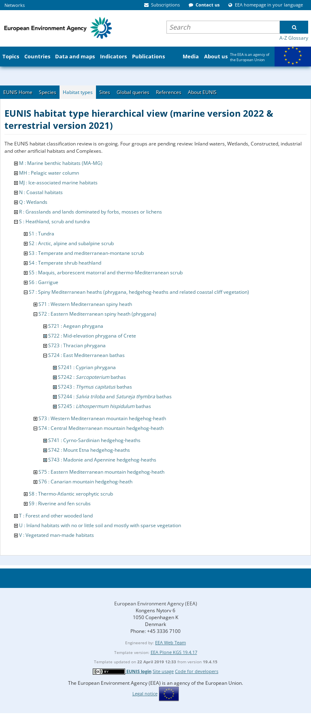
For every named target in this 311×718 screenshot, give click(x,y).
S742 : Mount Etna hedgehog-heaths (89, 450)
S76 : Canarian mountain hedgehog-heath (85, 481)
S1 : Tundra (41, 233)
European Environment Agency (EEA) (155, 603)
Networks (14, 5)
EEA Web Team (170, 642)
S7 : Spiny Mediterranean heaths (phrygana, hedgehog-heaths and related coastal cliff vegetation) (139, 291)
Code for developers (196, 671)
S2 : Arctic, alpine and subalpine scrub (71, 243)
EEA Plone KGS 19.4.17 (174, 652)
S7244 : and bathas (115, 396)
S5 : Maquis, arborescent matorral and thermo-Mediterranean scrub (106, 272)
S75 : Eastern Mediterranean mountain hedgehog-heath (101, 471)
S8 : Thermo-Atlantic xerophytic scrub (71, 493)
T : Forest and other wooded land (56, 515)
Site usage (163, 671)
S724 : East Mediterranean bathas (86, 355)
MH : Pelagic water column (49, 172)
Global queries (133, 92)
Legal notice (145, 693)
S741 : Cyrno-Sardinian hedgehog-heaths (94, 440)
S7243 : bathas (95, 386)
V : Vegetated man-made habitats (56, 535)
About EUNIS (202, 92)
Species (47, 92)
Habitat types (78, 92)
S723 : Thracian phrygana (77, 345)
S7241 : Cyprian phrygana (87, 367)
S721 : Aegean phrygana (75, 326)
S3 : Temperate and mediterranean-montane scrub (86, 253)
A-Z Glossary (293, 37)
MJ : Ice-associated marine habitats (58, 182)
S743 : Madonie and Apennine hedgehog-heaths (102, 459)
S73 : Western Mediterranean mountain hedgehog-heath (102, 418)
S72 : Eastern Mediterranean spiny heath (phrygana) (97, 313)
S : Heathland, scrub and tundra (54, 221)
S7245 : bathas (104, 406)
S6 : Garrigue (43, 282)
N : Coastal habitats (41, 192)
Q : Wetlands (33, 202)
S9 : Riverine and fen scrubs (60, 503)
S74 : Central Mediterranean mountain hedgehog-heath (101, 428)
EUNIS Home (17, 92)
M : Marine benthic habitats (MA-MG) (60, 163)
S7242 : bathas (92, 377)
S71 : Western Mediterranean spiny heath (85, 304)
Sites (104, 92)
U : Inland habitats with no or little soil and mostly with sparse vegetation (100, 525)
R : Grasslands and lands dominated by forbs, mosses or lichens (90, 211)
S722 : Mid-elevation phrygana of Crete (92, 335)
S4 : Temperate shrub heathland (65, 262)
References (168, 92)
